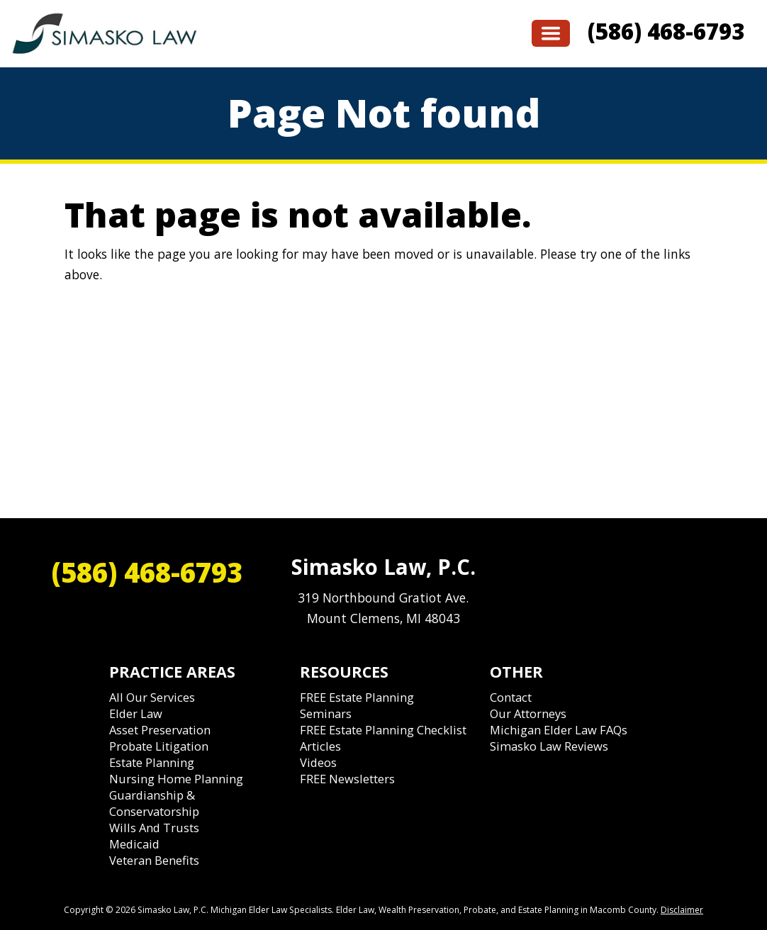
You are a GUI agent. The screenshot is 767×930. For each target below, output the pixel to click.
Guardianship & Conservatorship (154, 803)
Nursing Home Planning (176, 779)
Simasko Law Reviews (549, 746)
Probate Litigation (158, 746)
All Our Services (152, 697)
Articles (320, 746)
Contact (511, 697)
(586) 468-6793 (666, 31)
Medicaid (134, 844)
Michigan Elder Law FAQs (558, 730)
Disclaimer (682, 910)
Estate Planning (151, 762)
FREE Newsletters (347, 779)
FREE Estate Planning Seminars (357, 705)
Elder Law (135, 713)
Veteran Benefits (154, 860)
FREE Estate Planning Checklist (383, 730)
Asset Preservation (160, 730)
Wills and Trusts (154, 827)
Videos (318, 762)
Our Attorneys (528, 713)
